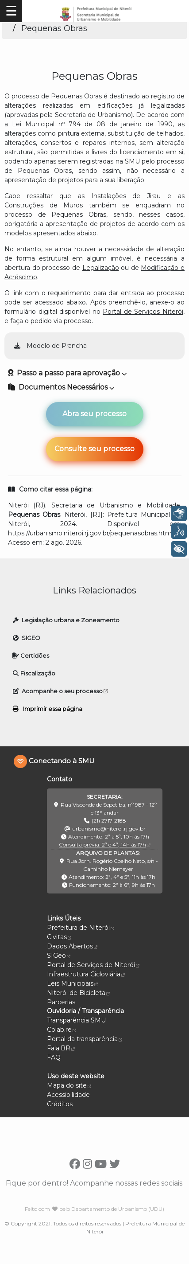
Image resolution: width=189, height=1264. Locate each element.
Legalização (100, 268)
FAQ (54, 1057)
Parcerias (61, 1002)
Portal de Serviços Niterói (143, 312)
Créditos (60, 1104)
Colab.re (61, 1030)
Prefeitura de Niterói (80, 928)
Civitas (59, 937)
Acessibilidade (68, 1095)
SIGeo (58, 956)
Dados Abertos (72, 946)
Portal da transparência (84, 1039)
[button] (94, 387)
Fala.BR (61, 1048)
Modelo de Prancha (50, 346)
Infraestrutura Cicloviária (86, 974)
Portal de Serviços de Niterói (93, 965)
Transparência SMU (76, 1020)
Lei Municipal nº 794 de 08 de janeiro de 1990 (92, 124)
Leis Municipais (72, 983)
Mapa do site (67, 1085)
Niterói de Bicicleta (78, 993)
